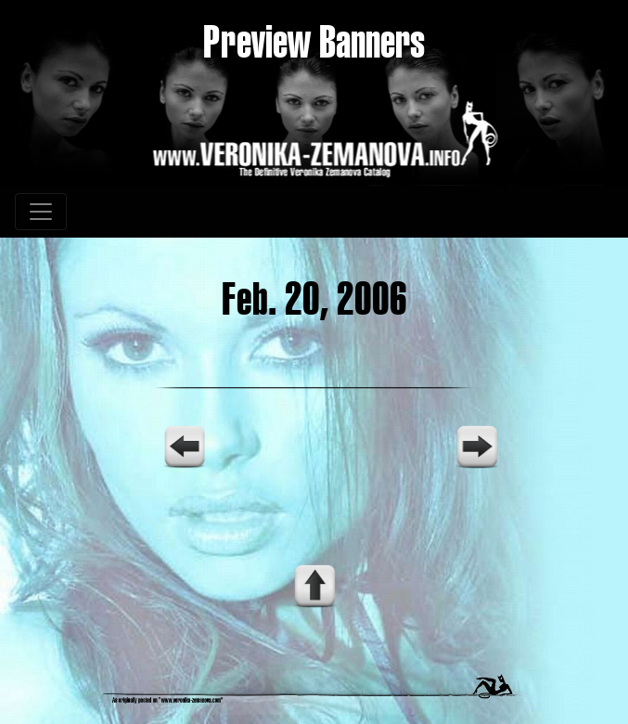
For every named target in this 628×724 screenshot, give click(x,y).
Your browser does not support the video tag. (314, 481)
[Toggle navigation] (41, 211)
